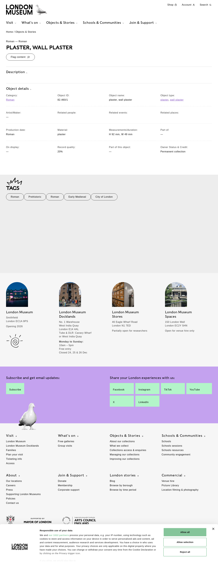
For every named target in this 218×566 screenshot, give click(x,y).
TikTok (170, 389)
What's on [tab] (31, 23)
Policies (10, 500)
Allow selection (185, 530)
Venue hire (168, 482)
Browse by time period (123, 491)
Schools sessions (172, 447)
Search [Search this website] (206, 4)
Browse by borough (121, 486)
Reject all (185, 540)
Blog (112, 482)
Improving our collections (125, 460)
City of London (104, 198)
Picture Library (170, 486)
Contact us (12, 504)
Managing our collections (124, 455)
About (13, 477)
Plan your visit (14, 455)
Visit (12, 437)
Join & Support (73, 477)
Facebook (119, 389)
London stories (124, 477)
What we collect (119, 447)
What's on (68, 437)
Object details (19, 90)
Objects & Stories (25, 33)
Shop (172, 4)
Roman (10, 101)
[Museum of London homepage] (27, 10)
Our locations (14, 482)
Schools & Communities (184, 437)
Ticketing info (14, 460)
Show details (159, 561)
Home (9, 33)
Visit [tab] (11, 23)
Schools (166, 442)
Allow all (185, 520)
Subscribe (15, 389)
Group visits (65, 447)
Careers (11, 486)
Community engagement (176, 455)
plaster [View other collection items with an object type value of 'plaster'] (164, 101)
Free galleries (66, 442)
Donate (62, 482)
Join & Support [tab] (143, 23)
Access (10, 464)
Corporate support (69, 491)
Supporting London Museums (23, 495)
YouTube (196, 389)
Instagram (145, 389)
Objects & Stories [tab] (62, 23)
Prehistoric (35, 198)
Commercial (174, 477)
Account (188, 4)
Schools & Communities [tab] (104, 23)
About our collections (122, 442)
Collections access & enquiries (128, 451)
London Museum (16, 442)
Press (9, 491)
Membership (65, 486)
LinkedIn (145, 402)
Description (17, 73)
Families (11, 451)
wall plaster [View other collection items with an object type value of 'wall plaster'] (177, 101)
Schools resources (173, 451)
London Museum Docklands (22, 447)
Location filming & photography (180, 491)
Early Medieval (77, 198)
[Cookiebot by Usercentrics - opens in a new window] (19, 561)
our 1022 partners (59, 523)
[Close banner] (213, 517)
